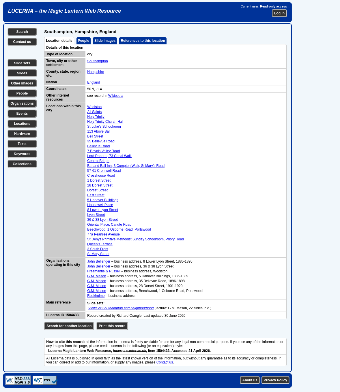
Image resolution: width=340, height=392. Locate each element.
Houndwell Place (100, 205)
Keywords (22, 154)
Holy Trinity (95, 117)
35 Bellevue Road (101, 141)
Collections (22, 164)
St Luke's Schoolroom (104, 127)
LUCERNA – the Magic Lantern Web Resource (64, 11)
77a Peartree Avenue (103, 234)
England (93, 82)
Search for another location (68, 326)
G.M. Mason (96, 276)
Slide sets (22, 63)
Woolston (94, 107)
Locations (22, 124)
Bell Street (95, 136)
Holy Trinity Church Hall (105, 122)
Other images (22, 83)
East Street (95, 195)
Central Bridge (98, 161)
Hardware (22, 134)
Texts (22, 144)
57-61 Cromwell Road (104, 171)
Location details (59, 41)
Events (22, 114)
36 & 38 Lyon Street (102, 220)
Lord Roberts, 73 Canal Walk (109, 156)
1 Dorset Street (99, 180)
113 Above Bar (98, 131)
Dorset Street (97, 190)
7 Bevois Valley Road (103, 151)
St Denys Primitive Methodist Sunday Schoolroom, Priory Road (135, 239)
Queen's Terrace (99, 244)
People (22, 93)
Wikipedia (115, 96)
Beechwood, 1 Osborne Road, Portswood (119, 229)
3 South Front (97, 249)
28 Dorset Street (99, 185)
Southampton (97, 61)
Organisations (22, 103)
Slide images (104, 41)
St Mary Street (98, 254)
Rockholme (95, 296)
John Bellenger (98, 261)
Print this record (112, 326)
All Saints (94, 112)
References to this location (143, 41)
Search (22, 32)
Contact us (22, 42)
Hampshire (95, 72)
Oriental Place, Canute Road (109, 225)
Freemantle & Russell (103, 271)
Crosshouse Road (101, 176)
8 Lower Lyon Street (102, 210)
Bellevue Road (98, 146)
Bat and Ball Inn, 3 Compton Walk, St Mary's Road (126, 166)
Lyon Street (96, 215)
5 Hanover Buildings (102, 200)
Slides (22, 73)
